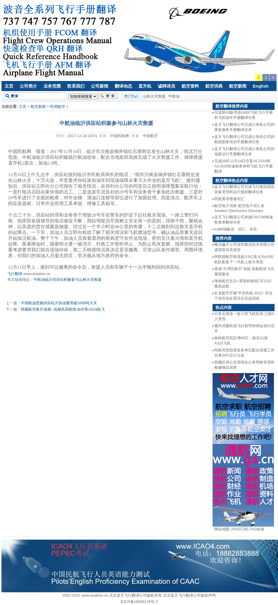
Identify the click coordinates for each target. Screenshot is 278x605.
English (260, 86)
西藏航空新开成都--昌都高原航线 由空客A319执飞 (63, 309)
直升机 (144, 86)
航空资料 (190, 86)
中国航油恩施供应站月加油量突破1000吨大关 (59, 303)
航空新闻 (237, 86)
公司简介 (28, 86)
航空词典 (214, 86)
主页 (9, 86)
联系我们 (76, 86)
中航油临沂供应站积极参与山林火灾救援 (67, 279)
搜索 (108, 96)
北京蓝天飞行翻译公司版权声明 (189, 595)
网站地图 (221, 529)
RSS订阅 (240, 529)
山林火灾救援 (154, 96)
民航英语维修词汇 (229, 199)
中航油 (174, 96)
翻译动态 (123, 86)
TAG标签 (257, 529)
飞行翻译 (14, 274)
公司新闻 (99, 86)
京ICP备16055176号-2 (139, 602)
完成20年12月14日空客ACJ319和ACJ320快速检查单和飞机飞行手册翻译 (243, 166)
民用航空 (57, 106)
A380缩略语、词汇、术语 (235, 229)
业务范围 (52, 86)
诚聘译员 (166, 86)
